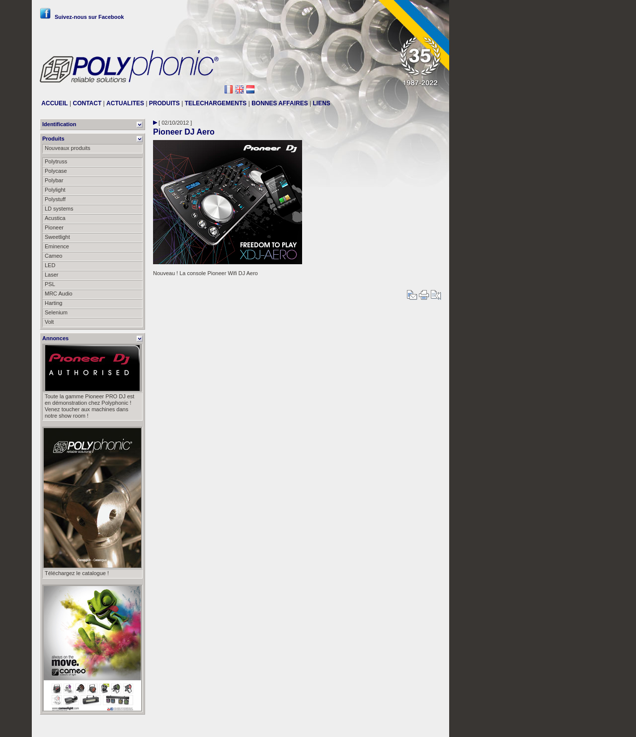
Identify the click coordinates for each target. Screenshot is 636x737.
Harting (53, 303)
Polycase (56, 171)
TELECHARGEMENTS (216, 103)
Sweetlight (57, 237)
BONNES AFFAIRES (279, 103)
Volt (49, 322)
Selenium (56, 312)
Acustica (55, 218)
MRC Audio (59, 293)
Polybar (54, 180)
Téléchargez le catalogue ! (77, 573)
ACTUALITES (125, 103)
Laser (52, 275)
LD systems (59, 209)
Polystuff (55, 199)
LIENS (321, 103)
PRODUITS (164, 103)
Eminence (57, 246)
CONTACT (87, 103)
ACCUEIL (54, 103)
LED (50, 265)
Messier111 (427, 726)
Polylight (55, 190)
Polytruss (56, 161)
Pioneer (54, 227)
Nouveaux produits (67, 148)
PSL (50, 284)
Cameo (53, 256)
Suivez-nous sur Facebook (82, 17)
